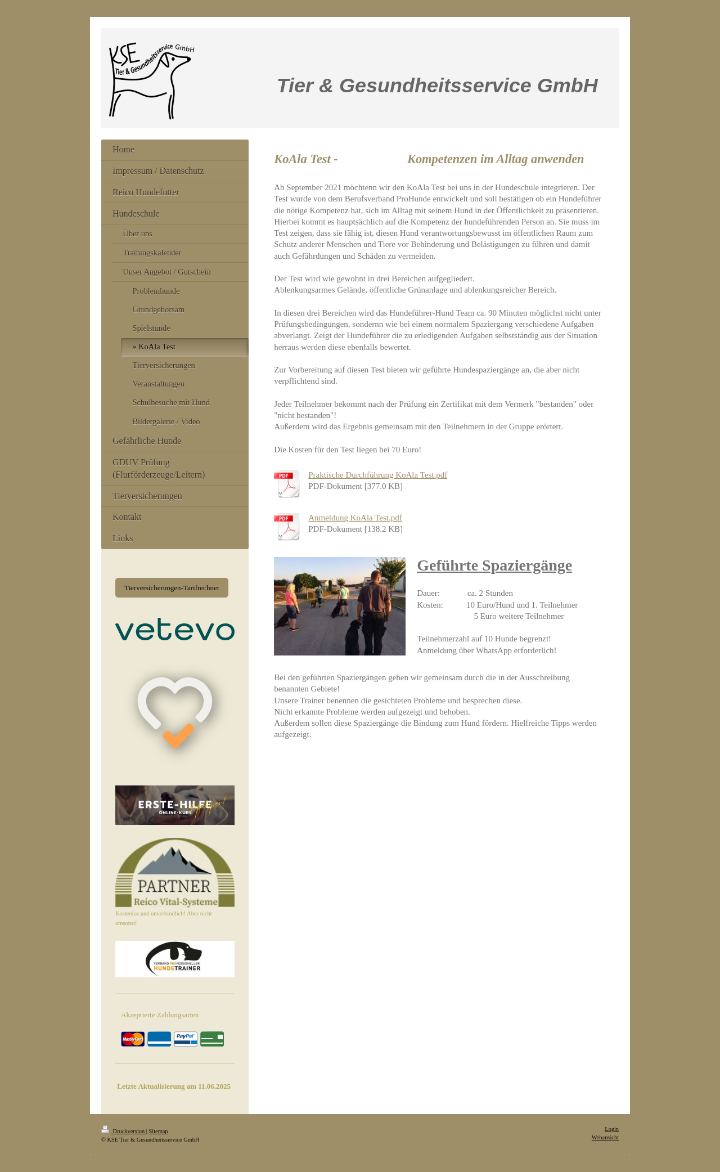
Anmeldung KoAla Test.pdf (355, 517)
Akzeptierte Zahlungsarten (160, 1015)
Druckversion (123, 1131)
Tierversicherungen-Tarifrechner (171, 587)
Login (612, 1129)
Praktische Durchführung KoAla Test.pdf (377, 474)
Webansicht (605, 1137)
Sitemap (158, 1131)
